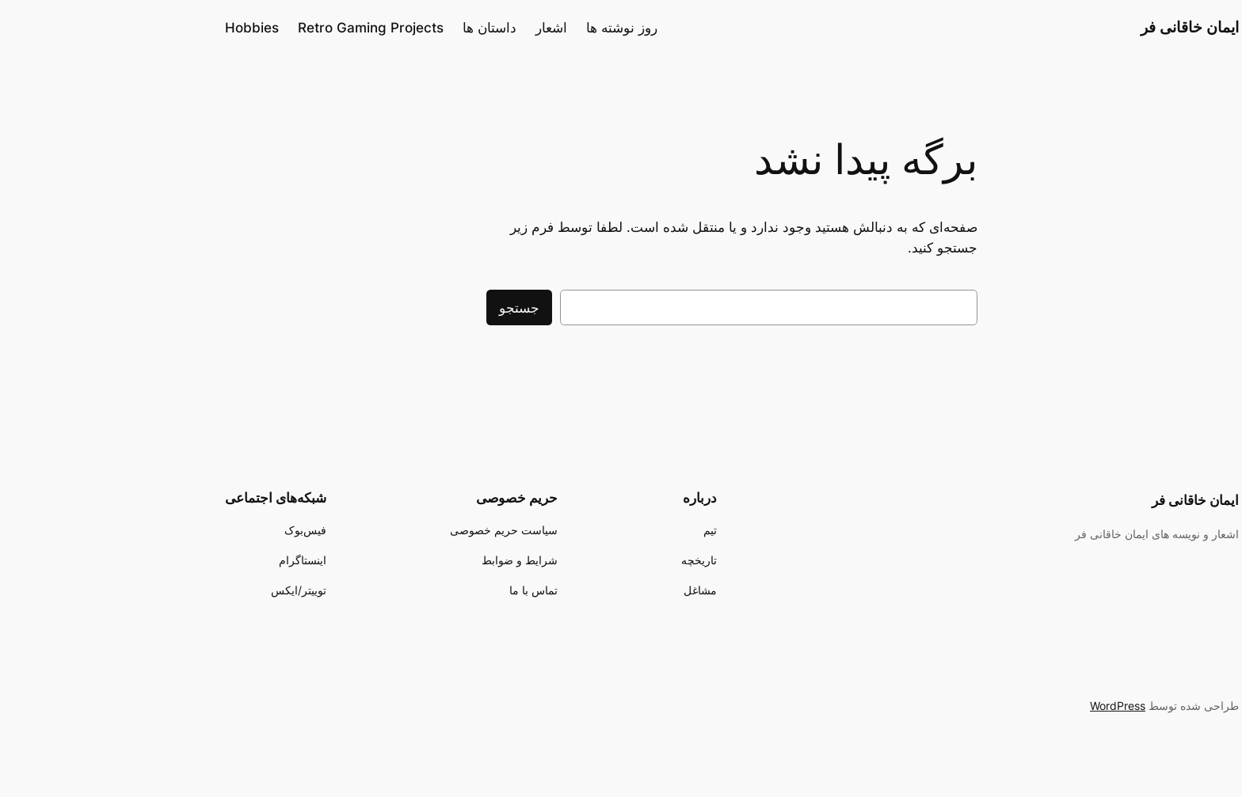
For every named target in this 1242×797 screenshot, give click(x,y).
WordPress (1006, 705)
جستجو (408, 308)
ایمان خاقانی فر (1079, 26)
